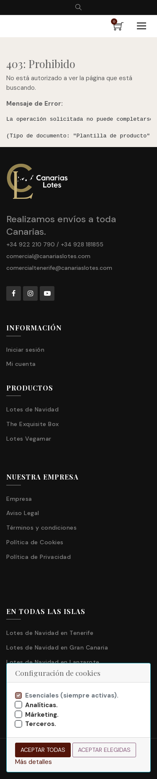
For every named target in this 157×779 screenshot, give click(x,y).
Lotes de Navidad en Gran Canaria (57, 647)
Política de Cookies (35, 542)
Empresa (19, 498)
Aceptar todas (43, 750)
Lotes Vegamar (28, 438)
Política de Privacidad (38, 557)
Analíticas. (41, 705)
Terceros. (40, 724)
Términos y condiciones (41, 527)
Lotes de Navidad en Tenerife (49, 633)
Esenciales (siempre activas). (71, 695)
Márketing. (42, 714)
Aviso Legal (22, 513)
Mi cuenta (21, 364)
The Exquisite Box (32, 424)
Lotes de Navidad (32, 409)
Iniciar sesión (25, 349)
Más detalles (33, 762)
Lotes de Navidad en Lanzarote (53, 662)
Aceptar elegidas (104, 750)
